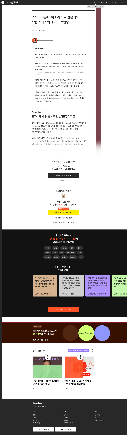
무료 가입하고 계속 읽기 (63, 309)
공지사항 (66, 415)
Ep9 (33, 30)
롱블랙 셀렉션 (104, 3)
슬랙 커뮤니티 (98, 420)
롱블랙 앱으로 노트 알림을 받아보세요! (78, 350)
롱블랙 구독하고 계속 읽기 (63, 175)
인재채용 (35, 417)
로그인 (122, 3)
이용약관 (66, 420)
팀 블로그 (97, 417)
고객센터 (66, 417)
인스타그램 (97, 415)
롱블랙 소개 (36, 415)
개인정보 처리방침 (68, 423)
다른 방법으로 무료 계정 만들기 (63, 218)
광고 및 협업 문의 (37, 420)
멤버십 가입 (114, 3)
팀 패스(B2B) (36, 423)
